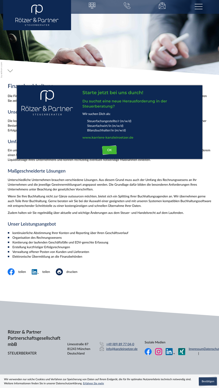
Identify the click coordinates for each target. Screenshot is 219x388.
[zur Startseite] (37, 15)
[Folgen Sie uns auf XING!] (181, 351)
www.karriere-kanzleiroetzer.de (107, 137)
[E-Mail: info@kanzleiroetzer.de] (162, 6)
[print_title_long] (69, 271)
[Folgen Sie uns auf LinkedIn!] (170, 351)
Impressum (196, 349)
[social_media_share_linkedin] (44, 271)
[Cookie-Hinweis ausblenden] (208, 381)
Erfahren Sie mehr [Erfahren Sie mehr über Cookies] (93, 383)
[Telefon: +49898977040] (120, 344)
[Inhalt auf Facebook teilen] (20, 271)
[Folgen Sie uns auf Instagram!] (158, 351)
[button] (92, 6)
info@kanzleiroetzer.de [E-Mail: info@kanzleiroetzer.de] (122, 349)
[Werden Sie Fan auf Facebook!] (148, 351)
